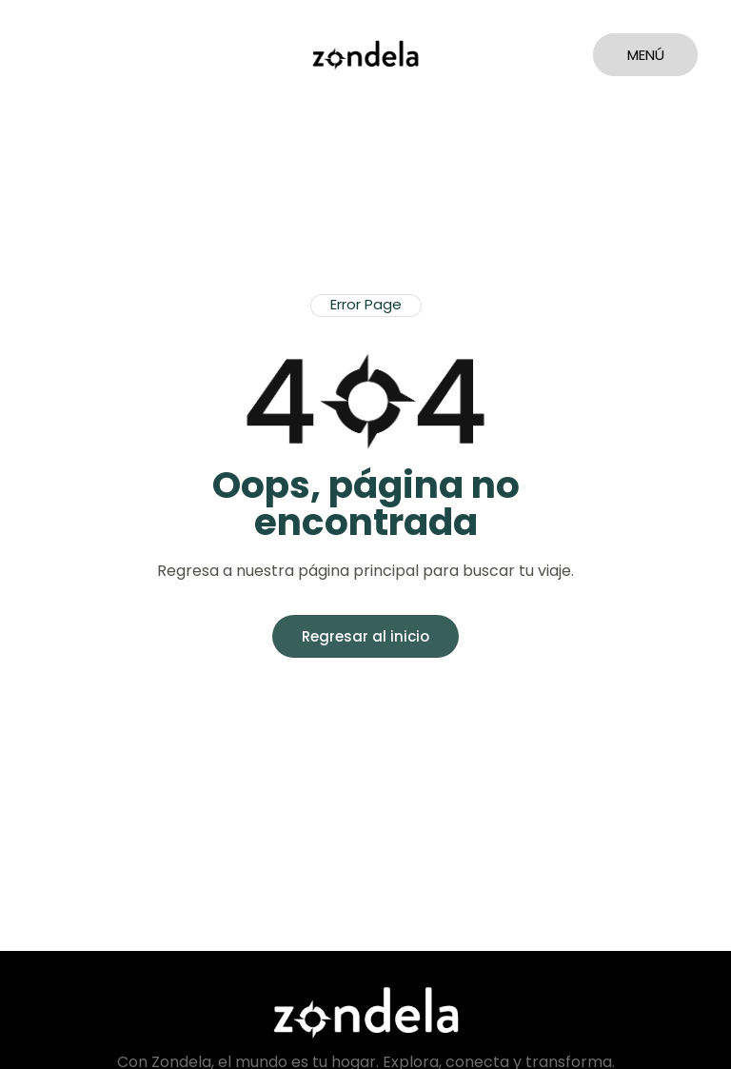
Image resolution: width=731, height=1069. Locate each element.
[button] (366, 305)
